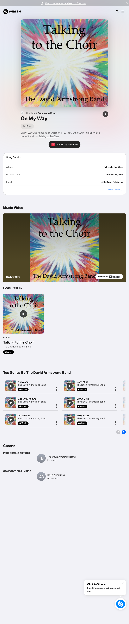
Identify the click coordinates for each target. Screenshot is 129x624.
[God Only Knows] (11, 403)
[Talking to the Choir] (23, 324)
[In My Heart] (70, 420)
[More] (56, 389)
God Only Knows (27, 398)
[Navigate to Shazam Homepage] (13, 12)
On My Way (24, 415)
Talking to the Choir (49, 136)
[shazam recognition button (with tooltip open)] (121, 604)
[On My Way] (105, 114)
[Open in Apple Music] (65, 144)
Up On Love (83, 398)
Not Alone (23, 381)
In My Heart (83, 415)
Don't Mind (82, 381)
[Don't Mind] (70, 386)
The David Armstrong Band (32, 384)
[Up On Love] (70, 403)
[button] (127, 2)
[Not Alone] (11, 386)
